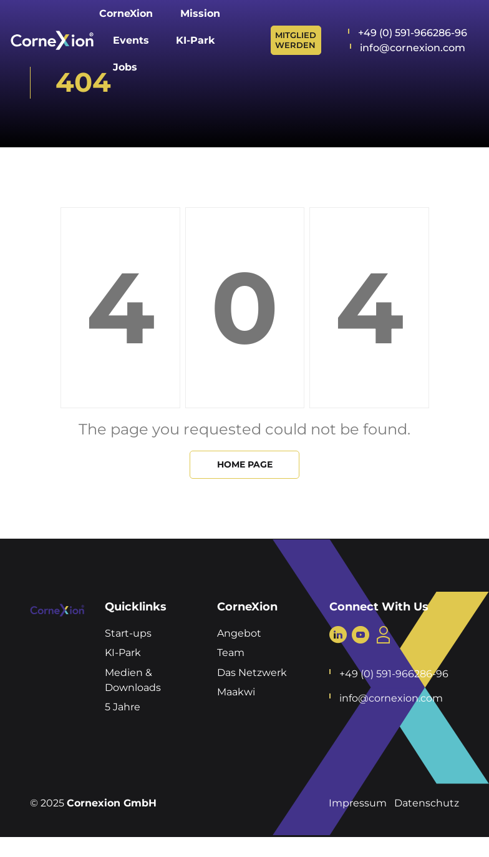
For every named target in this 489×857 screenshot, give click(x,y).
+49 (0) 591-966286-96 (412, 33)
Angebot (239, 633)
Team (230, 653)
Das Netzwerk (252, 672)
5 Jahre (122, 707)
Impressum (358, 803)
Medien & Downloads (133, 680)
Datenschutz (426, 803)
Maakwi (236, 692)
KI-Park (123, 653)
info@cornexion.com (412, 48)
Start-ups (128, 633)
